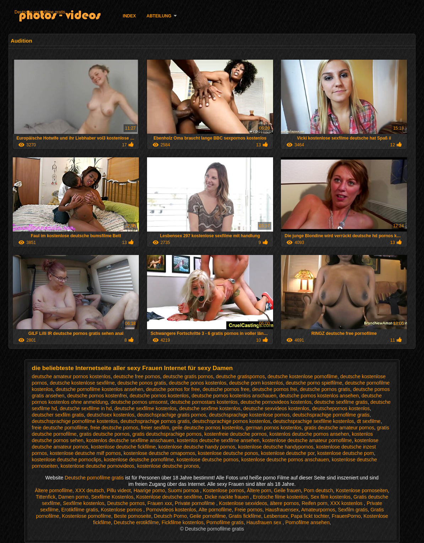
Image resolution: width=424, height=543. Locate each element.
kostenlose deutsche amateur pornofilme (307, 440)
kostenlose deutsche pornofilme (139, 459)
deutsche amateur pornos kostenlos (71, 376)
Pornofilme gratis (225, 522)
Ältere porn (259, 490)
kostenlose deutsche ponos (228, 453)
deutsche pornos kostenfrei (97, 395)
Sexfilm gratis (353, 509)
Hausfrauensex (282, 509)
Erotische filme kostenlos (280, 497)
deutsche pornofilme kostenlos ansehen (99, 389)
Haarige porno (149, 490)
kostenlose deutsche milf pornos (85, 453)
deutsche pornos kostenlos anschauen (233, 395)
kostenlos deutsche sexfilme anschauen (130, 440)
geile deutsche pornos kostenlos (207, 427)
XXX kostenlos (347, 503)
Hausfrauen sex (264, 522)
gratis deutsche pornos (104, 434)
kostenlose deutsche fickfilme (123, 447)
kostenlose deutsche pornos (207, 459)
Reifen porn (314, 503)
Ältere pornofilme (53, 490)
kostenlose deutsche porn (345, 453)
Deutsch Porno (170, 516)
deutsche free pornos (136, 376)
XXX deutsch (89, 490)
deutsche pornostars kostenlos (204, 402)
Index (129, 15)
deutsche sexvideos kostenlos (276, 408)
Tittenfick (46, 497)
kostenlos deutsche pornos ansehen (309, 434)
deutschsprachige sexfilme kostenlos (313, 421)
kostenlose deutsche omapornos (159, 453)
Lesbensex (276, 516)
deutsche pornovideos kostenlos (275, 402)
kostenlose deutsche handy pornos (196, 447)
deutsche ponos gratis (142, 383)
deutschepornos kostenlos (341, 408)
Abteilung (159, 15)
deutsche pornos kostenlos (159, 395)
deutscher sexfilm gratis (58, 415)
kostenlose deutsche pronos (168, 466)
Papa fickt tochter (310, 516)
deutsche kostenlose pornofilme (302, 376)
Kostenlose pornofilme (86, 516)
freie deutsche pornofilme (60, 427)
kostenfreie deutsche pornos (235, 434)
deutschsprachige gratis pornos (171, 415)
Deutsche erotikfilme (136, 522)
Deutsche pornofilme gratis (40, 12)
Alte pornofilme (215, 509)
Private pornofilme (195, 503)
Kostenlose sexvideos (243, 503)
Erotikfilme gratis (79, 509)
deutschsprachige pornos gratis (155, 421)
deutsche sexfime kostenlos (209, 408)
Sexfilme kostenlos (83, 503)
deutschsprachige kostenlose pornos (249, 415)
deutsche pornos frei (274, 389)
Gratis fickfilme (245, 516)
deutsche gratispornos (240, 376)
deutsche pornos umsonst (138, 402)
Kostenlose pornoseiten (362, 490)
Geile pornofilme (208, 516)
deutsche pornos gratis (325, 389)
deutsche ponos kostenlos (198, 383)
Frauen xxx (159, 503)
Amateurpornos (318, 509)
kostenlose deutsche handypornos (275, 447)
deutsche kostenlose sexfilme (82, 383)
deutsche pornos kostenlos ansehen (319, 395)
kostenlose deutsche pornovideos (98, 466)
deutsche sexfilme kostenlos (145, 408)
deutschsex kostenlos (110, 415)
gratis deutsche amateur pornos (339, 427)
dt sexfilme (369, 421)
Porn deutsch (318, 490)
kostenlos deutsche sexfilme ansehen (218, 440)
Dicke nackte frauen (227, 497)
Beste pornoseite (132, 516)
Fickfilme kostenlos (182, 522)
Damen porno (73, 497)
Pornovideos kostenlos (171, 509)
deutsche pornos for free (173, 389)
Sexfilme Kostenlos (112, 497)
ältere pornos (284, 503)
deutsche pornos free (226, 389)
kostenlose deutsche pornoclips (66, 459)
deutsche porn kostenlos (256, 383)
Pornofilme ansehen (308, 522)
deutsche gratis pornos (188, 376)
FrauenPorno (346, 516)
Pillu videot (119, 490)
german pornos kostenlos (273, 427)
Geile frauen (287, 490)
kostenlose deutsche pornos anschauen (285, 459)
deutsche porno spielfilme (314, 383)
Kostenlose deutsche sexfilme (169, 497)
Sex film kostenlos (331, 497)
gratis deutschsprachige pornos (167, 434)
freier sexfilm (155, 427)
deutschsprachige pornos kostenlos (231, 421)
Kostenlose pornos (223, 490)
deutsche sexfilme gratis (341, 402)
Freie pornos (248, 509)
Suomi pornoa (184, 490)
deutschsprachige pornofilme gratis (330, 415)
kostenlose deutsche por (288, 453)
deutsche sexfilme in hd (86, 408)
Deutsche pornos (126, 503)
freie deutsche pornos (114, 427)
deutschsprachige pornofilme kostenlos (75, 421)
